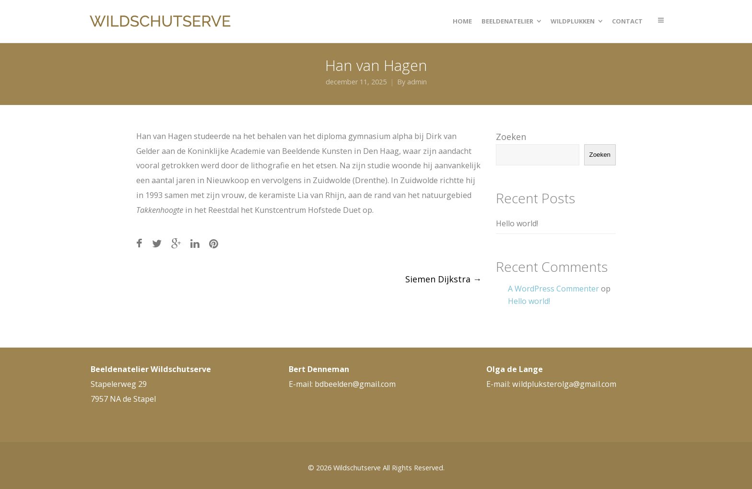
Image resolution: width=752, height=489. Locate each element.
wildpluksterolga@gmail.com (564, 384)
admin (417, 82)
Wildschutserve (357, 467)
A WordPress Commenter (553, 288)
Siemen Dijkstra (443, 279)
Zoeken (511, 136)
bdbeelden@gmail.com (355, 384)
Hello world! (517, 223)
